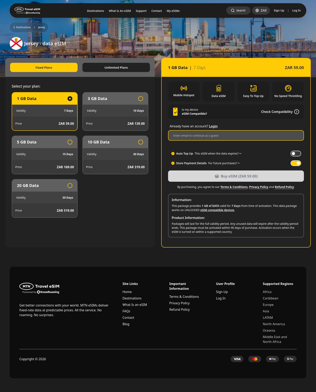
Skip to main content (15, 3)
